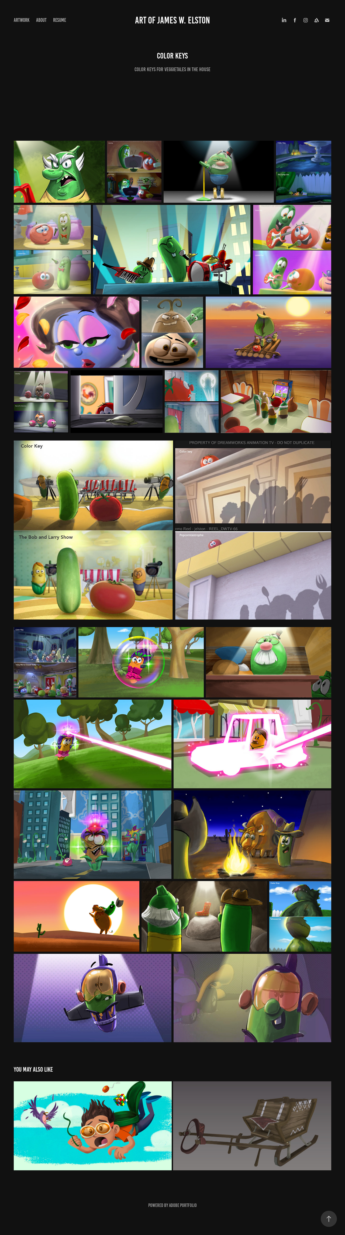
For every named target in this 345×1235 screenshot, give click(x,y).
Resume (59, 20)
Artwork (21, 20)
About (41, 20)
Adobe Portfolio (183, 1205)
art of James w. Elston (172, 20)
